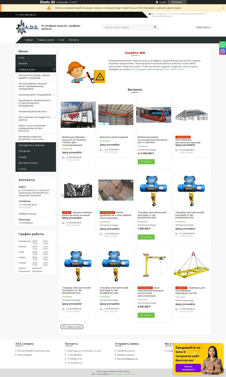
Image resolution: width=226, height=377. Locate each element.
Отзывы (22, 157)
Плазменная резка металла (32, 111)
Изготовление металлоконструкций (187, 141)
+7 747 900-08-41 (74, 354)
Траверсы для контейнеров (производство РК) (190, 290)
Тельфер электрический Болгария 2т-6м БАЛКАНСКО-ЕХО (189, 215)
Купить (148, 161)
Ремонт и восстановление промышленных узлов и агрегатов (32, 128)
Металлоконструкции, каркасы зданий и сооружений (34, 76)
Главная (28, 40)
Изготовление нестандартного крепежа (34, 118)
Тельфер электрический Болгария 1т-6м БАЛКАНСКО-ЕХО (152, 215)
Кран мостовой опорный (114, 137)
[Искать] (155, 27)
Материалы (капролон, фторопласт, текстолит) (31, 138)
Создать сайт (62, 2)
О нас (61, 40)
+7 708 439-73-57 (74, 358)
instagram (171, 350)
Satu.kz (127, 371)
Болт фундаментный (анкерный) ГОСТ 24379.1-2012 (157, 69)
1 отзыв (162, 2)
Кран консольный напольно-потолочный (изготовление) (151, 291)
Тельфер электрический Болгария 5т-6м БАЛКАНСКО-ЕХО (114, 290)
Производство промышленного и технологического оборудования (34, 103)
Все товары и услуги (72, 326)
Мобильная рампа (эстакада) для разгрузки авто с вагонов (152, 140)
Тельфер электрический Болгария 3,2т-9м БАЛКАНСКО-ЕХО (76, 290)
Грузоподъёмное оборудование (35, 94)
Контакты (74, 40)
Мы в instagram (25, 354)
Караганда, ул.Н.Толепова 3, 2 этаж (84, 350)
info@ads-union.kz (27, 213)
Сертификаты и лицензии (31, 145)
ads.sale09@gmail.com (127, 358)
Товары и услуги (45, 40)
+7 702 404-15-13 (74, 363)
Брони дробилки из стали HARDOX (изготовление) (115, 215)
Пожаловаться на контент (123, 374)
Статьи (22, 168)
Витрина (22, 63)
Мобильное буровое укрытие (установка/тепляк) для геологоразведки (74, 141)
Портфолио (24, 151)
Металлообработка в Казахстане (34, 350)
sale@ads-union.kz (126, 350)
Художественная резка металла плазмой (77, 214)
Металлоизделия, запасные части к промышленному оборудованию (32, 86)
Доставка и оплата (28, 162)
